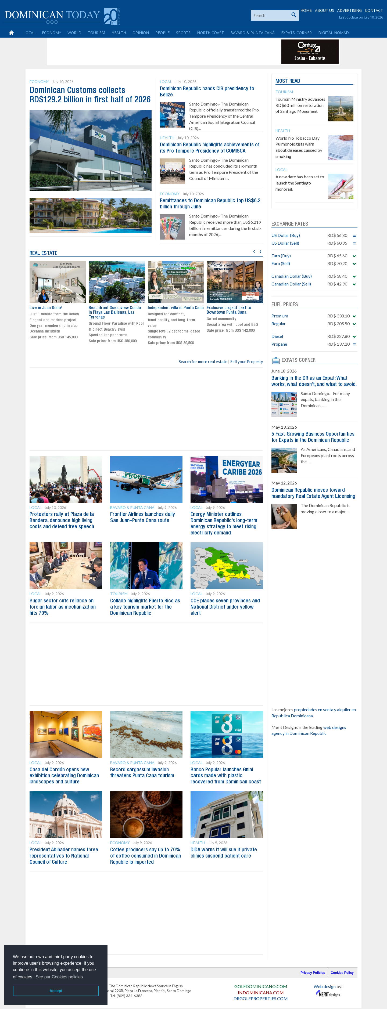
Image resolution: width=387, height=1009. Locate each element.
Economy (51, 32)
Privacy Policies (312, 968)
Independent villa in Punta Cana (176, 306)
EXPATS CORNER (299, 360)
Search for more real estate (203, 360)
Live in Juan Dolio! (46, 306)
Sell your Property (246, 360)
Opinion (140, 32)
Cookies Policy (342, 968)
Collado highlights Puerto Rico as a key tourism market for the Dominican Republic (145, 604)
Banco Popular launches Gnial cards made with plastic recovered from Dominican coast (226, 772)
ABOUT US (324, 10)
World (74, 32)
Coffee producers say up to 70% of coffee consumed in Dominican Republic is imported (145, 852)
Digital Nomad (333, 32)
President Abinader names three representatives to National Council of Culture (64, 852)
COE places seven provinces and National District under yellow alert (225, 604)
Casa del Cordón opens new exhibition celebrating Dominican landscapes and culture (64, 772)
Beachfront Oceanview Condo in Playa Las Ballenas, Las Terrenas (115, 311)
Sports (183, 32)
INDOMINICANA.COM (261, 987)
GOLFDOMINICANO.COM (260, 981)
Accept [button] (55, 991)
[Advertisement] (146, 51)
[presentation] (254, 249)
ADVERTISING (349, 10)
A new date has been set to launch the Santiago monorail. (299, 182)
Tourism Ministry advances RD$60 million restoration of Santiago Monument (300, 105)
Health (119, 32)
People (162, 32)
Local (29, 32)
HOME (306, 10)
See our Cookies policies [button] (59, 977)
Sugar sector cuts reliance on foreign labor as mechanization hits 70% (63, 604)
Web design (325, 981)
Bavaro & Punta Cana (252, 32)
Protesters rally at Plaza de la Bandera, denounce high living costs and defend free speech (62, 519)
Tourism (96, 32)
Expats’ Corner (296, 32)
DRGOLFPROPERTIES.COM (261, 993)
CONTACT (374, 10)
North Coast (210, 32)
